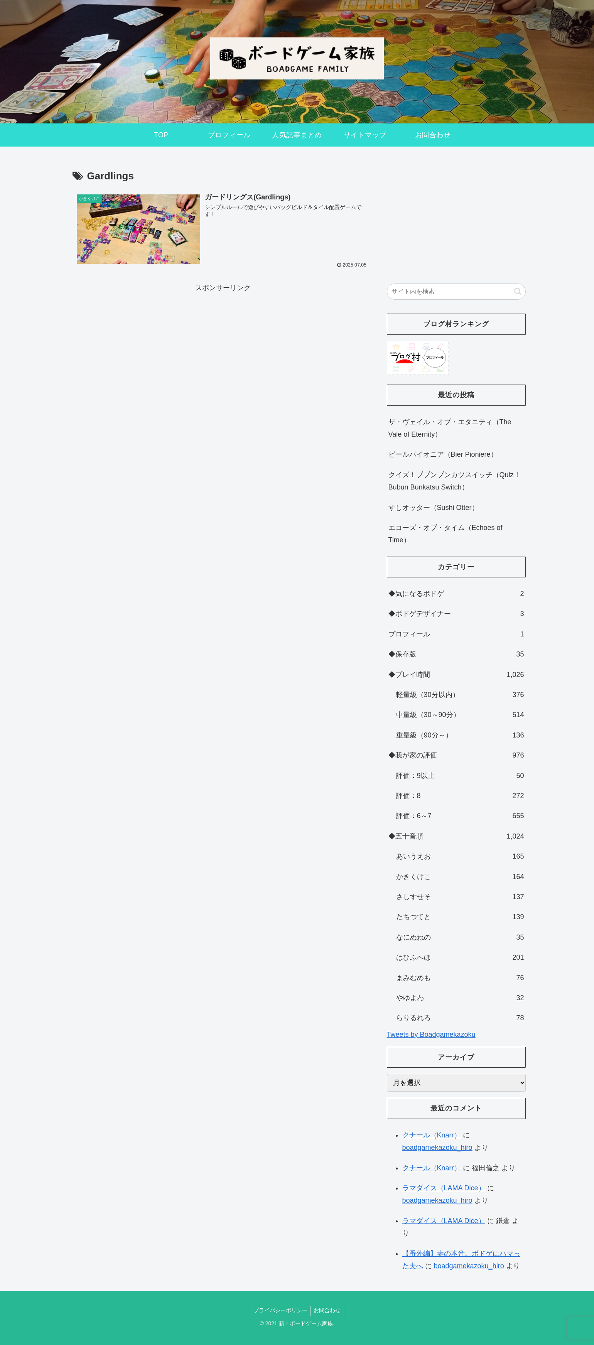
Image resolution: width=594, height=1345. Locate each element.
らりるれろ (460, 1018)
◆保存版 (456, 654)
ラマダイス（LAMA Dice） (443, 1188)
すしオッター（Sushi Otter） (433, 507)
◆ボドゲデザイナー (456, 614)
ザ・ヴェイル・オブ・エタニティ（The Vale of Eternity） (449, 428)
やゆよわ (460, 998)
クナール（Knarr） (431, 1135)
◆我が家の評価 (456, 755)
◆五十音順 (456, 836)
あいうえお (460, 856)
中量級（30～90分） (460, 715)
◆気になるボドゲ (456, 593)
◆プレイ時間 (456, 674)
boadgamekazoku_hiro (437, 1147)
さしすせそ (460, 897)
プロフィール (456, 634)
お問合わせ (328, 1310)
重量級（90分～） (460, 735)
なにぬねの (460, 937)
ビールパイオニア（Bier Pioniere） (443, 454)
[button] (518, 291)
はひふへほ (460, 957)
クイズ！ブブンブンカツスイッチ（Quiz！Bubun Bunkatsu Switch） (454, 481)
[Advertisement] (223, 348)
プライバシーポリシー (280, 1310)
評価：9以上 (460, 776)
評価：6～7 (460, 816)
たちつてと (460, 917)
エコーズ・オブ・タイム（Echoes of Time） (445, 534)
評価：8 (460, 796)
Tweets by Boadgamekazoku (431, 1034)
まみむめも (460, 978)
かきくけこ (460, 877)
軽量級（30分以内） (460, 695)
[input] (456, 292)
